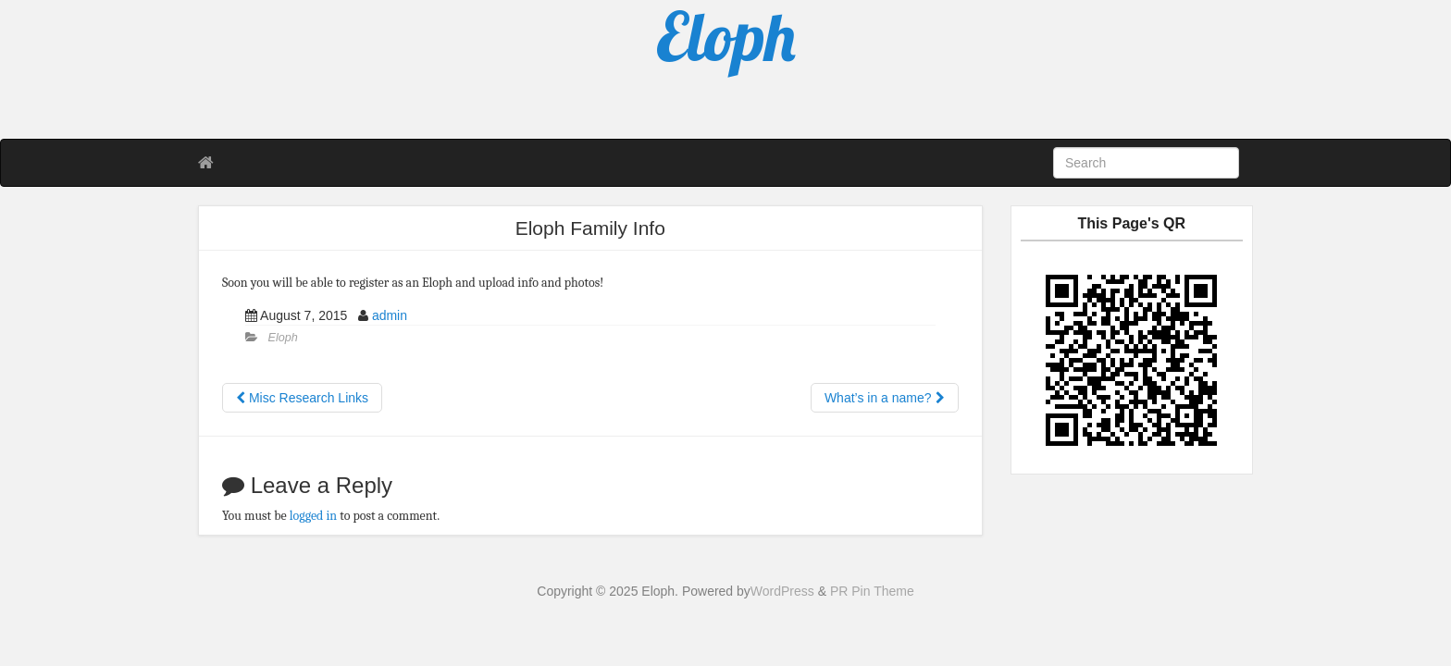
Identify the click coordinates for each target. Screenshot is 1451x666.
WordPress (782, 591)
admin (389, 315)
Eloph (283, 337)
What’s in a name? (885, 397)
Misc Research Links (302, 397)
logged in (313, 516)
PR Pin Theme (872, 591)
